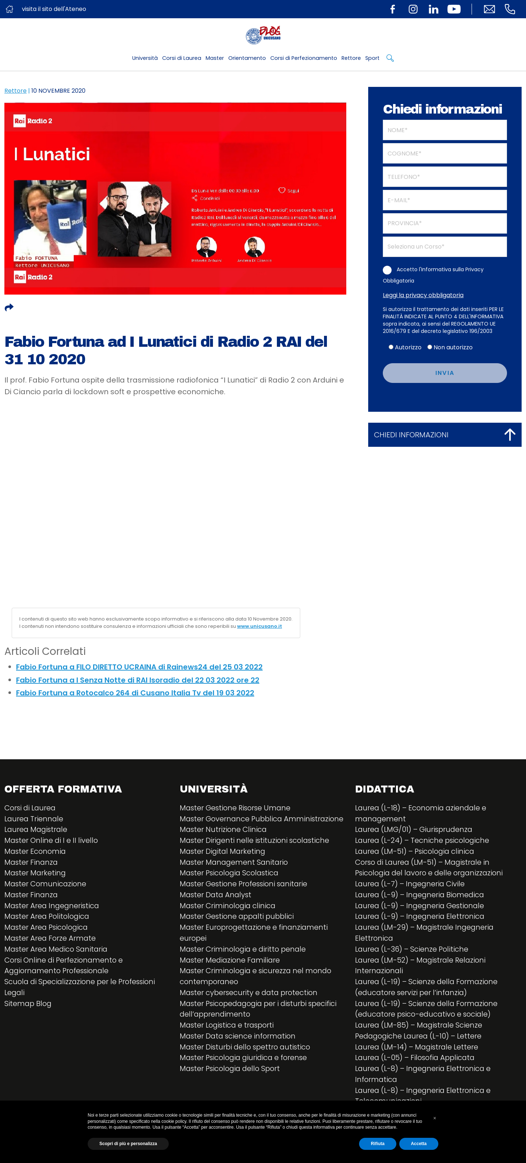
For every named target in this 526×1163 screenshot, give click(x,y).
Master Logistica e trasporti (229, 1038)
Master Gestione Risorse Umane (237, 808)
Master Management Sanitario (235, 874)
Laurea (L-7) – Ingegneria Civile (411, 885)
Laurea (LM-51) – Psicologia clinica (416, 852)
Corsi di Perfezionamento (303, 58)
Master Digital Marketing (223, 863)
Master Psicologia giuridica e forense (246, 1071)
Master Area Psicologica (47, 929)
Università (145, 58)
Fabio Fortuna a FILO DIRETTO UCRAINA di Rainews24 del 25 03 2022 (139, 667)
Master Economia (36, 852)
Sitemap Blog (28, 1005)
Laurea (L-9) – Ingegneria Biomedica (421, 896)
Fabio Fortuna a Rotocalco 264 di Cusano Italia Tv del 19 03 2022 (135, 693)
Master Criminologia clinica (229, 918)
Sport (372, 58)
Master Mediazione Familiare (231, 972)
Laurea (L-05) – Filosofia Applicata (417, 1060)
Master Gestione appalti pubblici (239, 929)
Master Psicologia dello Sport (232, 1082)
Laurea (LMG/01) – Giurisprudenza (415, 830)
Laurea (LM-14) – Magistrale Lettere (418, 1049)
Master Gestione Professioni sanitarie (246, 896)
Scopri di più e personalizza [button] (128, 1143)
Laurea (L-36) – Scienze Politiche (413, 950)
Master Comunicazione (46, 885)
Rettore (351, 58)
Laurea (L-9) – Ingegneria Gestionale (421, 907)
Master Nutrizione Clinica (224, 841)
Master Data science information (239, 1049)
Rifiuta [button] (377, 1143)
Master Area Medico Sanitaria (57, 950)
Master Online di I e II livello (51, 841)
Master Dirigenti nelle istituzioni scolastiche (256, 852)
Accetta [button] (419, 1143)
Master (215, 58)
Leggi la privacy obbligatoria (423, 295)
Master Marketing (35, 874)
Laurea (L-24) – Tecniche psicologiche (423, 841)
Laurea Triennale (34, 819)
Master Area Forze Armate (51, 939)
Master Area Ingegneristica (53, 907)
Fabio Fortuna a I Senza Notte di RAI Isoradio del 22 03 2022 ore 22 (137, 680)
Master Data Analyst (217, 907)
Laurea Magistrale (37, 830)
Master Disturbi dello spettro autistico (247, 1060)
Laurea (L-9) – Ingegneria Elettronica (421, 918)
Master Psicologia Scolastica (231, 885)
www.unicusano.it (259, 626)
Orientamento (247, 58)
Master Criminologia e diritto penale (244, 961)
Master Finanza (31, 863)
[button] (435, 1118)
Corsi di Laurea (181, 58)
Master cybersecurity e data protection (250, 1005)
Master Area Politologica (48, 918)
